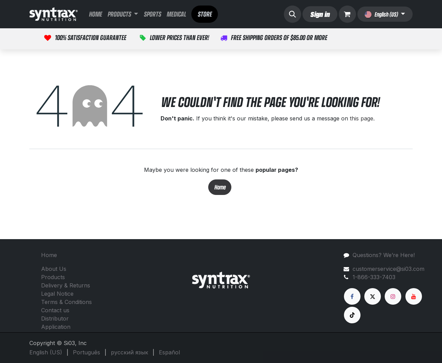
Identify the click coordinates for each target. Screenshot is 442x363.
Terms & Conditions (66, 301)
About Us (53, 268)
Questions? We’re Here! (384, 255)
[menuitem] (95, 14)
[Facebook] (352, 296)
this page (361, 118)
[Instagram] (393, 296)
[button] (292, 14)
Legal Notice (57, 293)
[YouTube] (413, 296)
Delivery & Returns (65, 285)
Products (53, 277)
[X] (372, 296)
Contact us (55, 310)
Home (219, 187)
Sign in (319, 14)
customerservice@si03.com (388, 268)
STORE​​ (205, 14)
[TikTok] (352, 315)
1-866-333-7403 (374, 277)
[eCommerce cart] (347, 14)
